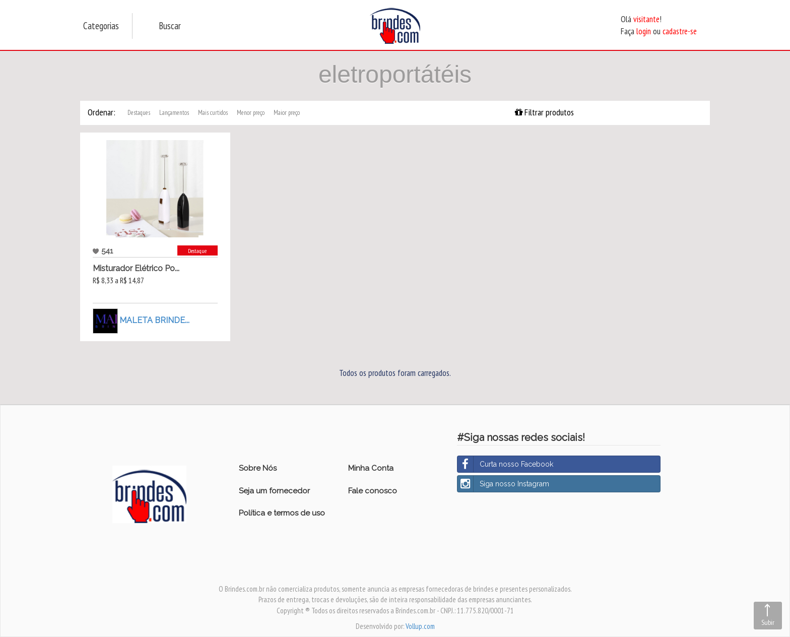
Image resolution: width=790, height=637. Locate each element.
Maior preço (287, 112)
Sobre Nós (258, 468)
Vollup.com (420, 626)
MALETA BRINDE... (154, 320)
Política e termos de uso (282, 513)
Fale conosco (372, 490)
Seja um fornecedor (274, 490)
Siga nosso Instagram (503, 484)
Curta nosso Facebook (505, 464)
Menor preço (251, 112)
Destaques (138, 112)
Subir (767, 622)
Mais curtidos (213, 112)
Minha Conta (370, 468)
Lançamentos (174, 112)
